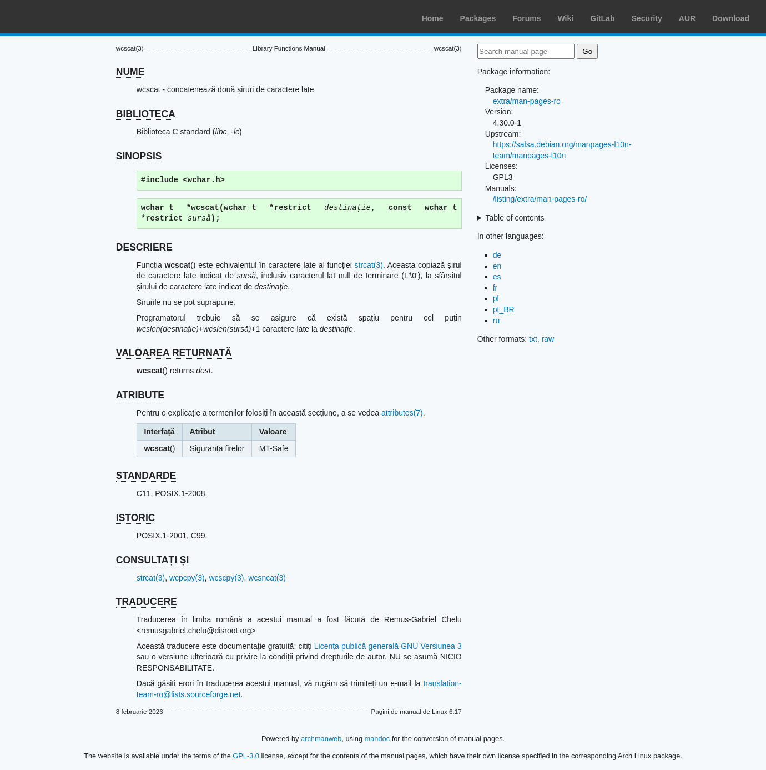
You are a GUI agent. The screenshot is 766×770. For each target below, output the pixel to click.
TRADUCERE (146, 601)
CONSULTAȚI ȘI (152, 560)
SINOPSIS (139, 156)
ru (496, 320)
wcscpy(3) (226, 577)
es (497, 276)
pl (496, 298)
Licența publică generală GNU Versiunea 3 (388, 646)
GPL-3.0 (246, 756)
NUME (130, 71)
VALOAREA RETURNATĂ (174, 352)
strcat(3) (369, 265)
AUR (687, 18)
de (497, 255)
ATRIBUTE (140, 395)
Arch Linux (61, 17)
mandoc (377, 738)
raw (548, 338)
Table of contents (515, 217)
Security (647, 18)
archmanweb (321, 738)
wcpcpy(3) (187, 577)
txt (533, 338)
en (497, 266)
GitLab (602, 18)
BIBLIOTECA (145, 113)
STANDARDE (146, 475)
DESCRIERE (144, 247)
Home (433, 18)
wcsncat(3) (267, 577)
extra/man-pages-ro (527, 101)
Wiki (566, 18)
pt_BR (504, 309)
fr (495, 287)
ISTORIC (135, 517)
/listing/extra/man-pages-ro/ (540, 198)
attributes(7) (402, 412)
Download (730, 18)
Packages (478, 18)
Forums (526, 18)
